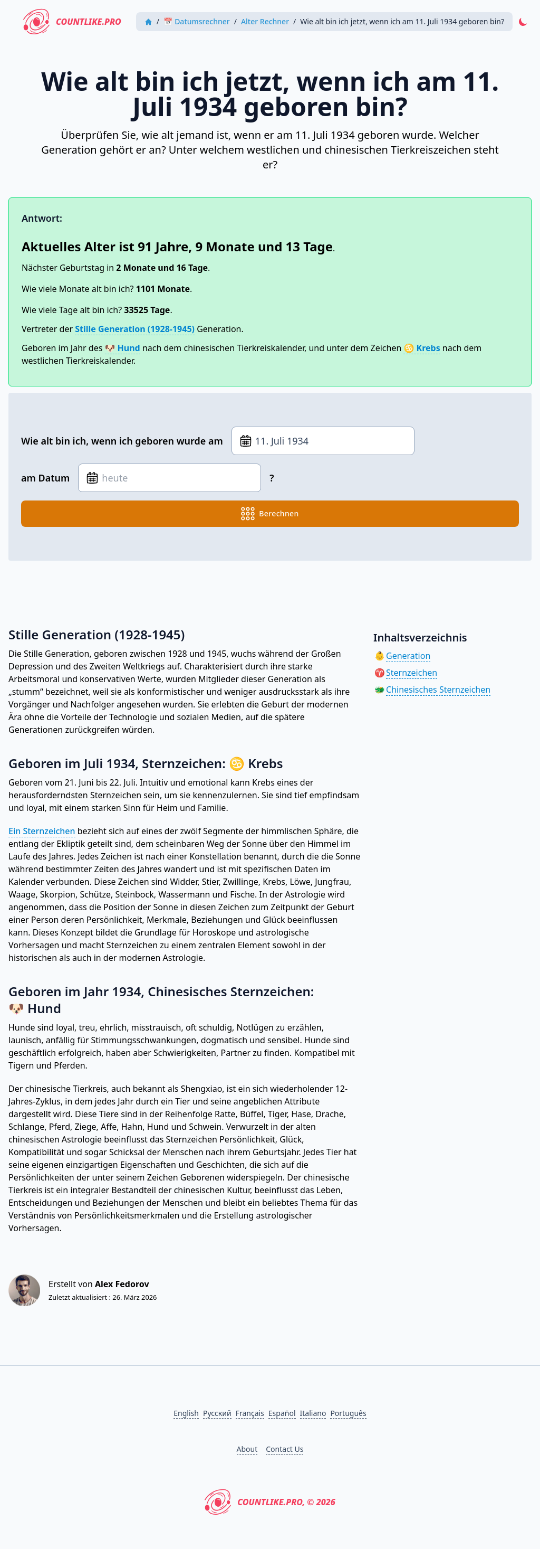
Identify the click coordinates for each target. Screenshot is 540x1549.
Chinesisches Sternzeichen (438, 689)
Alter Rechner (265, 21)
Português (348, 1413)
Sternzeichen (411, 672)
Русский (217, 1413)
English (186, 1413)
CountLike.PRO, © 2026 (270, 1502)
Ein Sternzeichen (41, 831)
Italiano (313, 1413)
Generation (408, 656)
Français (250, 1413)
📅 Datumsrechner (196, 21)
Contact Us (284, 1449)
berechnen (269, 514)
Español (282, 1413)
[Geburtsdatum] (323, 441)
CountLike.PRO (72, 21)
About (247, 1449)
